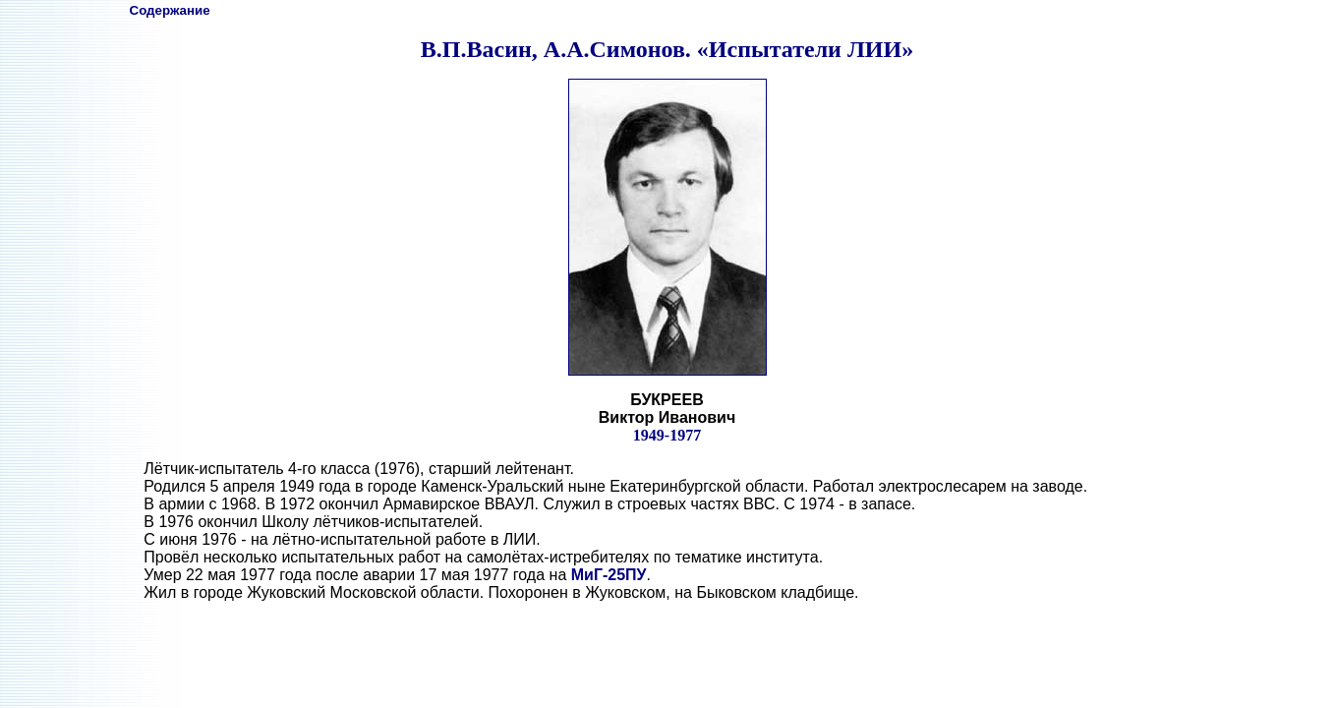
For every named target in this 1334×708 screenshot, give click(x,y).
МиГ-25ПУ (609, 574)
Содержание (170, 10)
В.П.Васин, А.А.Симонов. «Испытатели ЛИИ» (667, 49)
